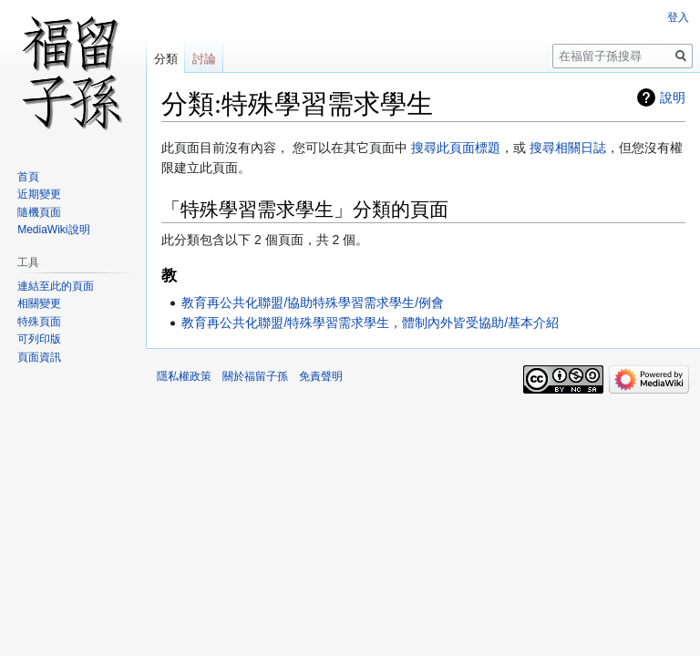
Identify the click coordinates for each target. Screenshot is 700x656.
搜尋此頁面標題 (455, 147)
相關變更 (39, 303)
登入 (678, 17)
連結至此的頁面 (55, 286)
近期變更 (39, 194)
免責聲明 (321, 376)
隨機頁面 (39, 212)
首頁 (28, 176)
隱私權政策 (184, 376)
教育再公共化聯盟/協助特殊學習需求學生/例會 (312, 302)
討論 (204, 59)
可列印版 (39, 339)
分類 (166, 59)
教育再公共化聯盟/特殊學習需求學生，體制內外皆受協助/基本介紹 (370, 322)
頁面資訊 (39, 357)
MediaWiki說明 (53, 229)
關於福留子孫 (255, 376)
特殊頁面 (39, 321)
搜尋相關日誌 (568, 147)
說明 (672, 97)
